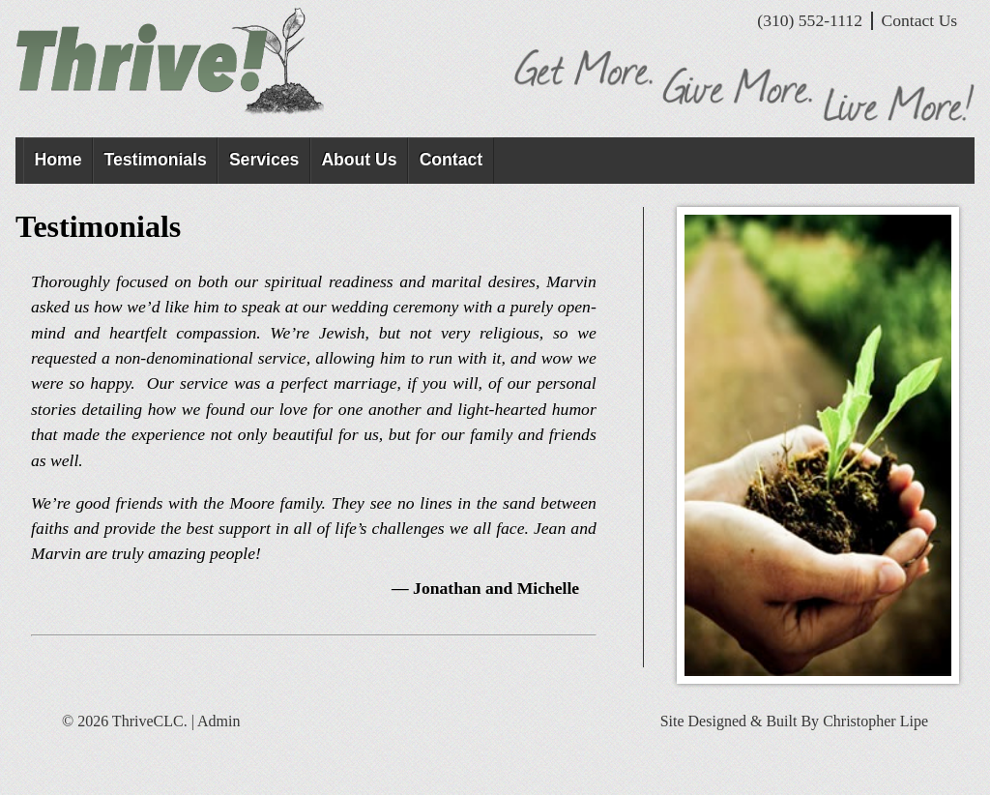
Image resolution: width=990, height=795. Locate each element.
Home (58, 159)
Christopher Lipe (875, 721)
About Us (358, 159)
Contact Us (920, 20)
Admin (218, 721)
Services (264, 159)
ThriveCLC (177, 62)
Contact (451, 159)
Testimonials (155, 159)
